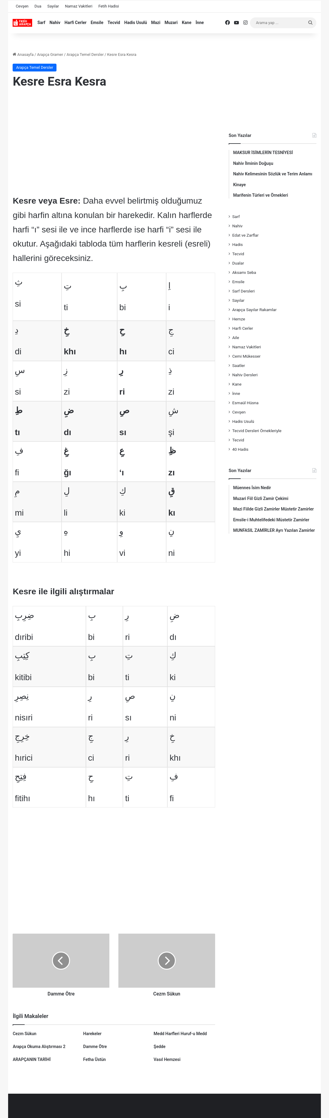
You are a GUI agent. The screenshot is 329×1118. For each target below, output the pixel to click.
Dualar (238, 263)
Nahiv (55, 22)
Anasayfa (23, 54)
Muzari (171, 22)
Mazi (155, 22)
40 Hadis (240, 449)
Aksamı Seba (244, 272)
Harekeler (92, 1033)
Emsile (97, 22)
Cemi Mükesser (246, 356)
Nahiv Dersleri (244, 374)
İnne (200, 22)
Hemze (238, 319)
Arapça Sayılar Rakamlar (254, 309)
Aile (235, 337)
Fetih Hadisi (108, 6)
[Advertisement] (114, 143)
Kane (186, 22)
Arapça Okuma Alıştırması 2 (39, 1046)
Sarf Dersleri (243, 291)
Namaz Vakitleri (78, 6)
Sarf (41, 22)
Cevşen (22, 6)
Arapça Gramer (50, 54)
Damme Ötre (95, 1046)
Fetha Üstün (94, 1059)
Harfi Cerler (76, 22)
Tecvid (114, 22)
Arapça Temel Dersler (85, 54)
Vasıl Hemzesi (167, 1059)
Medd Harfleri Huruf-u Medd (180, 1033)
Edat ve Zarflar (245, 235)
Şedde (159, 1046)
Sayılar (53, 6)
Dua (38, 6)
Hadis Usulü (135, 22)
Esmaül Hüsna (245, 402)
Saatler (238, 365)
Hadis (237, 244)
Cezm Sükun (24, 1033)
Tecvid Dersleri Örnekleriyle (257, 430)
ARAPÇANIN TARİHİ (31, 1059)
